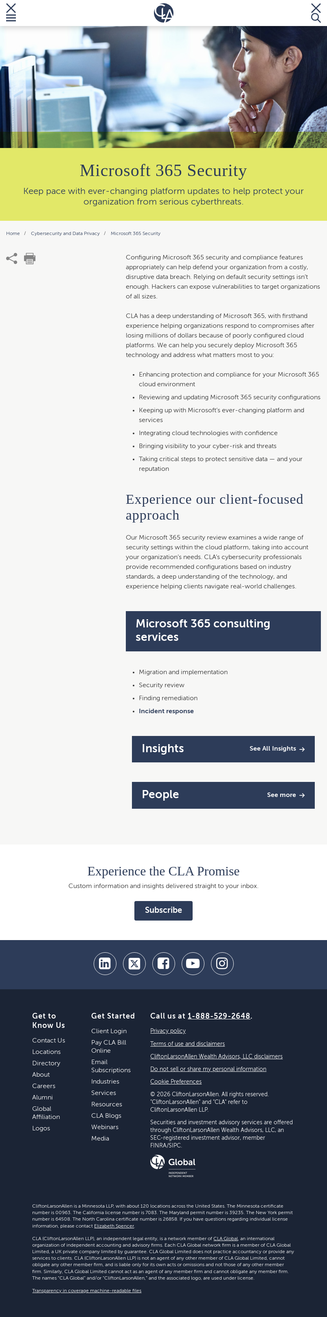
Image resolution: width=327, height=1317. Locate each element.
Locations (46, 1052)
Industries (105, 1082)
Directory (46, 1063)
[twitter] (134, 963)
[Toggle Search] (316, 13)
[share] (12, 258)
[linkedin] (105, 963)
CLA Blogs (106, 1116)
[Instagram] (222, 963)
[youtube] (193, 963)
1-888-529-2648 (219, 1016)
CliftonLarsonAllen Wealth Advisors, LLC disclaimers (216, 1057)
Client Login (109, 1031)
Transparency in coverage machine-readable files (86, 1291)
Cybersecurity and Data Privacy (66, 233)
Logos (41, 1128)
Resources (106, 1104)
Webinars (105, 1127)
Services (103, 1093)
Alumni (42, 1098)
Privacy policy (168, 1031)
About (41, 1075)
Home (13, 233)
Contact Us (48, 1041)
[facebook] (163, 963)
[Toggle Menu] (11, 13)
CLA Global (225, 1238)
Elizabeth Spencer (114, 1226)
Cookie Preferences (176, 1082)
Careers (43, 1086)
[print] (29, 258)
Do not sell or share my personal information (208, 1069)
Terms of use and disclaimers (187, 1044)
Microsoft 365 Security (135, 233)
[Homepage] (163, 13)
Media (100, 1139)
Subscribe (163, 911)
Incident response (166, 711)
